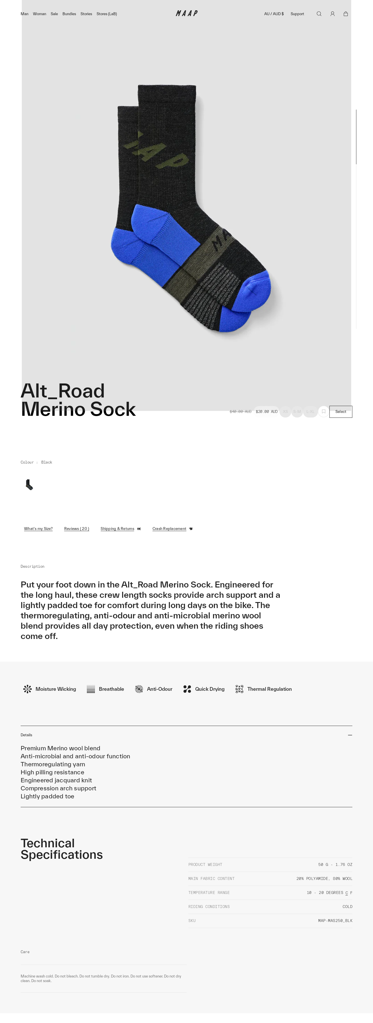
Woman (39, 26)
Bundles (69, 26)
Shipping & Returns (121, 541)
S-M (297, 424)
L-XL (310, 424)
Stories (86, 26)
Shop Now (216, 6)
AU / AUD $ (274, 26)
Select (341, 424)
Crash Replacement (173, 541)
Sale (54, 26)
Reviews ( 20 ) (76, 541)
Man (24, 26)
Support (297, 26)
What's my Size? (38, 541)
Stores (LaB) (107, 26)
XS (285, 424)
